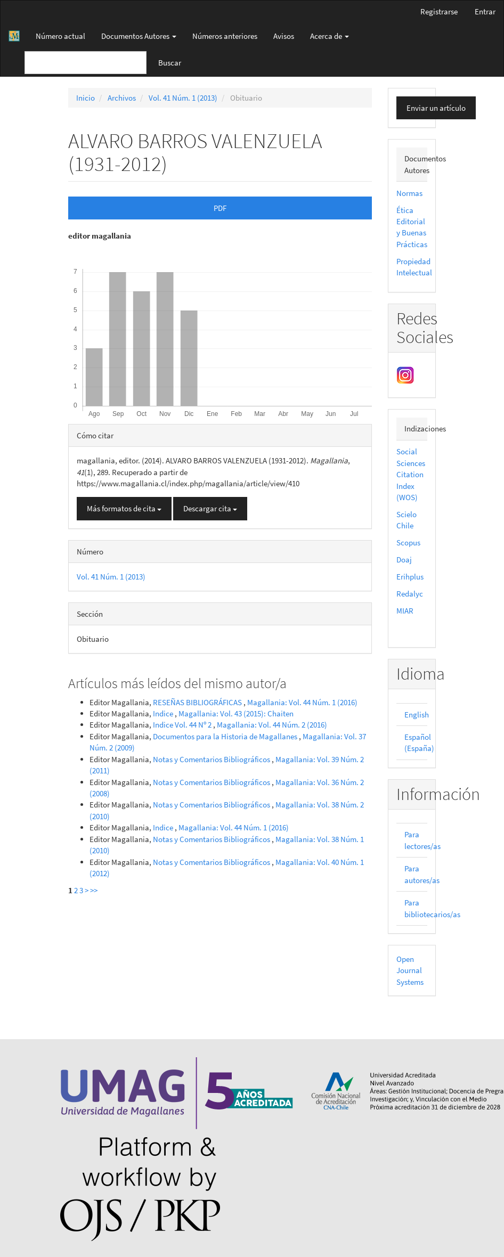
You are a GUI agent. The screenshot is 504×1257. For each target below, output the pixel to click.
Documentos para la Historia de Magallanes (226, 736)
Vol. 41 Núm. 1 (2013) (183, 98)
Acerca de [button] (329, 36)
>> (93, 890)
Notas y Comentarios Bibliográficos (212, 759)
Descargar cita (210, 508)
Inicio (85, 98)
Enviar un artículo (436, 108)
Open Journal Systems (410, 970)
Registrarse (439, 11)
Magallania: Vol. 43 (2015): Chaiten (236, 713)
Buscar (169, 63)
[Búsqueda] (86, 62)
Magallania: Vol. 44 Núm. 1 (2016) (302, 702)
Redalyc (409, 594)
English (416, 714)
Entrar (485, 11)
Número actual (60, 36)
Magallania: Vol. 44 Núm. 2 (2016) (272, 725)
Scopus (408, 542)
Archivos (122, 98)
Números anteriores (224, 36)
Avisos (283, 36)
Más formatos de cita (124, 508)
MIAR (404, 611)
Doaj (404, 559)
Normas (409, 193)
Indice (164, 713)
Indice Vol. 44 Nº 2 (183, 725)
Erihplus (410, 577)
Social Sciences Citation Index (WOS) (410, 474)
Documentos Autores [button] (138, 36)
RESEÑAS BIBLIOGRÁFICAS (198, 702)
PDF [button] (220, 208)
